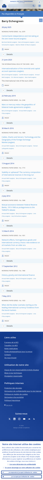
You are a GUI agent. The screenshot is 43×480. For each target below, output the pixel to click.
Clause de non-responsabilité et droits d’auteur (21, 370)
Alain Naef (28, 77)
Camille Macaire (24, 74)
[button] (39, 2)
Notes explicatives (11, 348)
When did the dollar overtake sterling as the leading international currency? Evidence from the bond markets (20, 307)
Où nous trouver (10, 358)
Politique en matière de (16, 394)
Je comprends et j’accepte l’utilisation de (23, 472)
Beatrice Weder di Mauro (23, 45)
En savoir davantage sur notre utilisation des (22, 468)
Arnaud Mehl (23, 111)
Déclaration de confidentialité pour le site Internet (22, 391)
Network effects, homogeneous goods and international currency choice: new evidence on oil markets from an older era (21, 242)
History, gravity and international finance (18, 275)
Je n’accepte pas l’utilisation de (22, 476)
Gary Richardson (16, 216)
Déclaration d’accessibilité (14, 397)
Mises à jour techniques (13, 373)
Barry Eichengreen (23, 42)
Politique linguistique (12, 400)
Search (33, 5)
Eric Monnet (14, 77)
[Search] (20, 5)
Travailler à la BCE (11, 345)
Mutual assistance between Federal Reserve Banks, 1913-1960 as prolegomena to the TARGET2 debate (19, 207)
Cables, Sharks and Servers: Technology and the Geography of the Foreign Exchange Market (21, 140)
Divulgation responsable (13, 376)
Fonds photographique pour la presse (18, 352)
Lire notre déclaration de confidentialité (22, 464)
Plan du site (9, 405)
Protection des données (13, 388)
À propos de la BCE (11, 342)
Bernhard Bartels (7, 42)
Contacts (7, 355)
